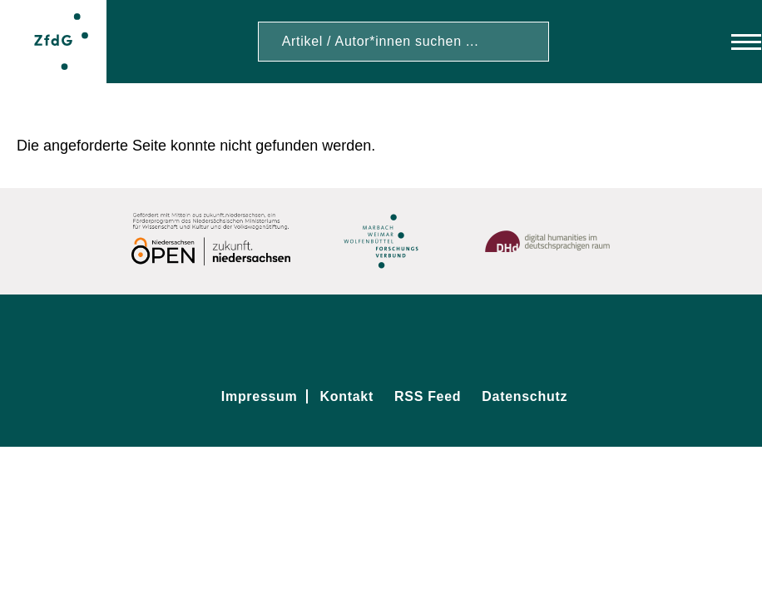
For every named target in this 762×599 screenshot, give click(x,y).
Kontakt (347, 396)
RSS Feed (427, 396)
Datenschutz (524, 396)
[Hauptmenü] (730, 42)
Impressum (259, 396)
